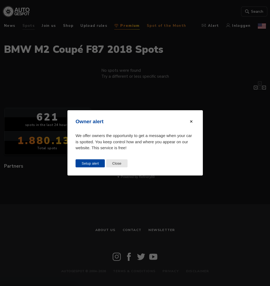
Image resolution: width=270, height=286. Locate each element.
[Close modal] (191, 121)
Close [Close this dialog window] (116, 163)
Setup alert (90, 163)
